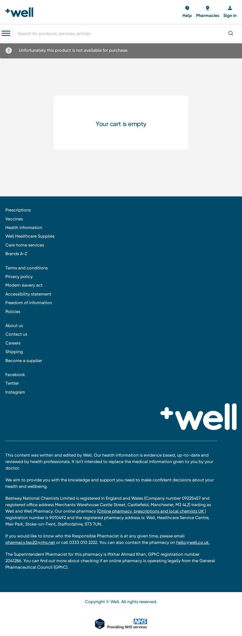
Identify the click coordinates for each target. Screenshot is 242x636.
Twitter (12, 383)
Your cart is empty (121, 124)
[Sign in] (230, 12)
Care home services (24, 245)
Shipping (14, 351)
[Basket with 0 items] (187, 12)
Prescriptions (18, 210)
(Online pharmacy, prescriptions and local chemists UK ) (151, 511)
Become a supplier (23, 360)
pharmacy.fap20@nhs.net (30, 542)
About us (14, 325)
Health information (23, 227)
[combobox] (127, 33)
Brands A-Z (16, 253)
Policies (12, 311)
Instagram (15, 392)
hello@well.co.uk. (193, 542)
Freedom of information (28, 302)
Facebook (15, 374)
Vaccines (14, 218)
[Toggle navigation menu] (6, 33)
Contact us (16, 334)
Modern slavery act (24, 285)
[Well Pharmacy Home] (20, 12)
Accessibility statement (28, 294)
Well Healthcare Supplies (29, 236)
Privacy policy (19, 276)
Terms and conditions (26, 267)
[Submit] (230, 33)
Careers (12, 343)
